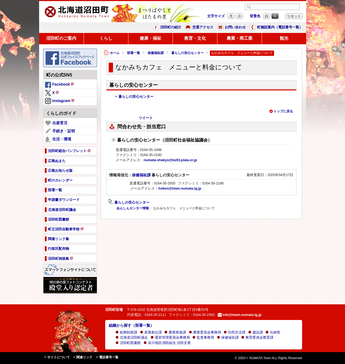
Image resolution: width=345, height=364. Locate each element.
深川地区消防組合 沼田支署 (167, 343)
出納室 (272, 332)
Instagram (60, 101)
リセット (294, 16)
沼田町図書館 (128, 343)
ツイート (146, 118)
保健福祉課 (156, 53)
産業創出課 (151, 332)
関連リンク (83, 357)
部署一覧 (133, 53)
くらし (106, 38)
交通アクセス (199, 27)
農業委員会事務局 (205, 332)
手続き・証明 (60, 131)
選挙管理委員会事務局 (170, 337)
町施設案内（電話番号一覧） (276, 27)
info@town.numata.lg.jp (240, 315)
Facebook (60, 85)
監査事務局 (203, 337)
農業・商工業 (239, 38)
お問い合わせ (231, 27)
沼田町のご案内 (61, 38)
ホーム (111, 53)
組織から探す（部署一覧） (131, 325)
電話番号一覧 (107, 357)
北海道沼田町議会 (131, 337)
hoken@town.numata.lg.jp (179, 188)
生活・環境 (58, 139)
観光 (284, 38)
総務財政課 (126, 332)
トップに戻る (281, 111)
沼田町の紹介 (167, 27)
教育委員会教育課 (257, 337)
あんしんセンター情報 (133, 208)
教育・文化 (195, 38)
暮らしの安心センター (187, 53)
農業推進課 (175, 332)
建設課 (255, 332)
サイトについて (57, 357)
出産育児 (56, 123)
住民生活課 (234, 332)
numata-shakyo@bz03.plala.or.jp (170, 160)
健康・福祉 (150, 38)
